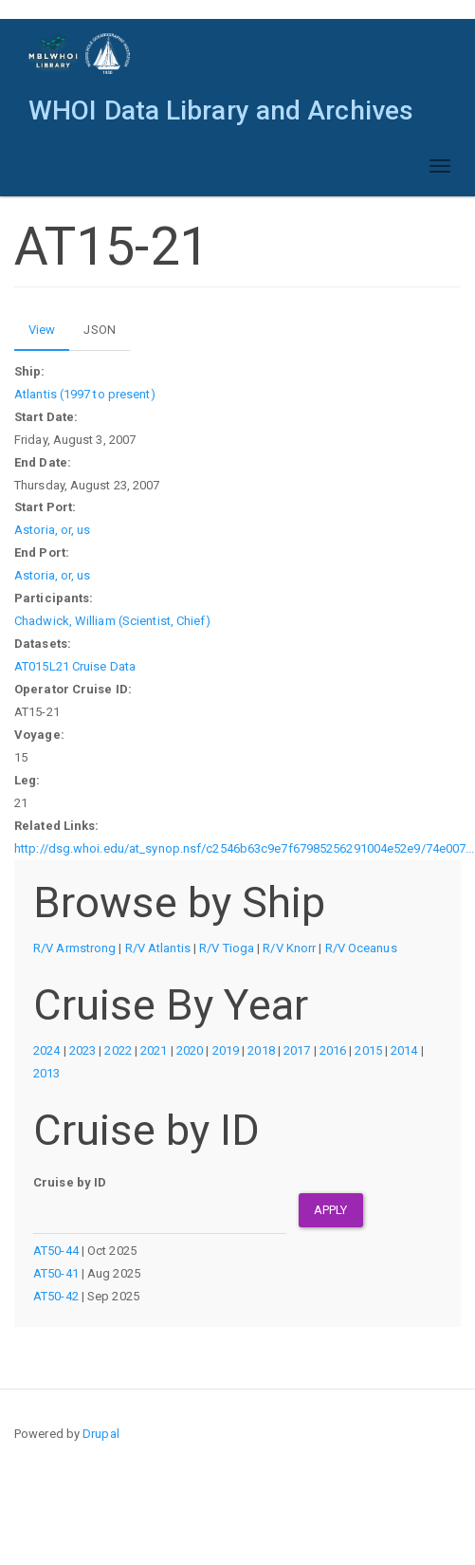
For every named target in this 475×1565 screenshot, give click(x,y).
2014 (404, 1050)
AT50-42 (56, 1296)
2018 (260, 1050)
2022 (117, 1050)
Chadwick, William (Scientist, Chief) (112, 621)
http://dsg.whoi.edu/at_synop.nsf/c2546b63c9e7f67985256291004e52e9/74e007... (244, 848)
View (48, 335)
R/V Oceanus (361, 948)
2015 (368, 1050)
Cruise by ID (69, 1182)
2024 (46, 1050)
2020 (189, 1050)
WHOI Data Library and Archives (220, 110)
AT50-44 (56, 1250)
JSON (99, 329)
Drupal (100, 1434)
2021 (153, 1050)
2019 (225, 1050)
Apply (331, 1210)
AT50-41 (56, 1273)
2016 (333, 1050)
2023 (82, 1050)
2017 (296, 1050)
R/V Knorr (289, 948)
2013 (46, 1073)
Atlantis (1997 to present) (84, 394)
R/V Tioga (226, 948)
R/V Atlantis (158, 948)
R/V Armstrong (74, 948)
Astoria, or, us (52, 530)
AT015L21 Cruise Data (75, 666)
